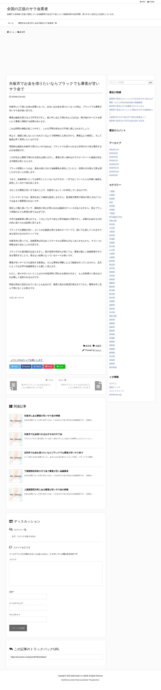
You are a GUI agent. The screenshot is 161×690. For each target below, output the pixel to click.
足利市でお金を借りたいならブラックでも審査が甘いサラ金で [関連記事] (53, 453)
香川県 (112, 356)
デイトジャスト (108, 685)
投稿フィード (114, 387)
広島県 (112, 276)
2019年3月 (113, 157)
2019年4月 (113, 153)
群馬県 (112, 334)
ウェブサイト (14, 615)
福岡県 (112, 323)
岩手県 (112, 268)
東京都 (112, 294)
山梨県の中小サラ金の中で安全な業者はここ (127, 117)
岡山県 (112, 265)
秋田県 (112, 331)
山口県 (112, 250)
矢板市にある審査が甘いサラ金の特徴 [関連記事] (42, 416)
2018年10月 (114, 172)
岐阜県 (112, 261)
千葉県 (112, 213)
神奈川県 (113, 316)
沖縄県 (112, 301)
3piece (98, 350)
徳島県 (112, 279)
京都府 (112, 195)
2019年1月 (113, 161)
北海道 (112, 210)
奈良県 (112, 235)
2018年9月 (113, 175)
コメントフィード (116, 391)
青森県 (112, 349)
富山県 (112, 246)
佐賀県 (112, 199)
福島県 (112, 327)
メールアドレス (16, 603)
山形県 (112, 254)
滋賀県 (112, 305)
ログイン (113, 384)
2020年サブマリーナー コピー (71, 685)
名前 (11, 592)
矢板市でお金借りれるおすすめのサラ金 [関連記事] (43, 434)
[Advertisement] (80, 55)
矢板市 (98, 346)
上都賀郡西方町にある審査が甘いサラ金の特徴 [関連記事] (46, 489)
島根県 (112, 272)
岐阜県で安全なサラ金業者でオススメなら (126, 106)
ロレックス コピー (53, 685)
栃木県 (88, 346)
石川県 (112, 312)
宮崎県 (112, 243)
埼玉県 (112, 224)
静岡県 (112, 353)
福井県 (112, 320)
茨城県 (112, 338)
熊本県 (112, 309)
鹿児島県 (113, 367)
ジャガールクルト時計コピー (92, 685)
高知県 (112, 360)
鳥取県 (112, 364)
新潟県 (112, 290)
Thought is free (94, 680)
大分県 (112, 228)
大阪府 (112, 232)
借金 (111, 202)
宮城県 (112, 239)
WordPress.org (115, 395)
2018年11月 (114, 168)
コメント (13, 559)
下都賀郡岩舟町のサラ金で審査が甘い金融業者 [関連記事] (46, 471)
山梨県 (112, 257)
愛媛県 (112, 283)
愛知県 (112, 287)
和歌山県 (113, 221)
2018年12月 (114, 164)
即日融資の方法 (115, 217)
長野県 (112, 345)
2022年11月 (114, 150)
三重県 (112, 191)
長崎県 (112, 342)
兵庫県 (112, 206)
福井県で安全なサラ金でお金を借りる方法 (126, 121)
